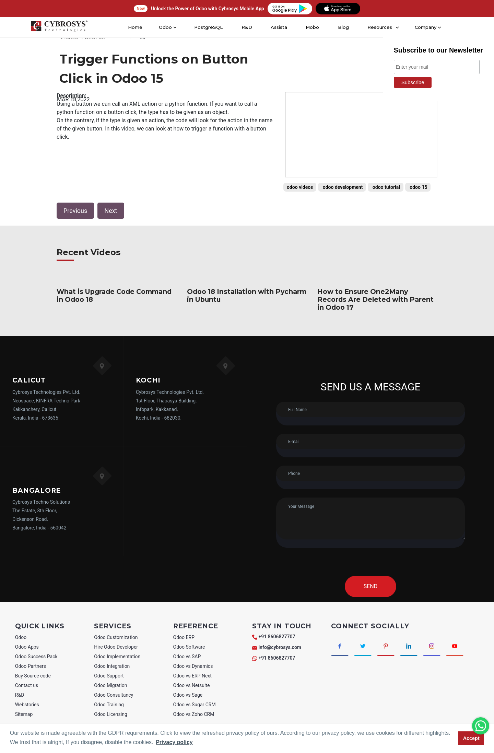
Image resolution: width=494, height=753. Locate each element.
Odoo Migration (110, 685)
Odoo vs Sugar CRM (194, 704)
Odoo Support (109, 675)
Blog (342, 27)
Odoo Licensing (110, 714)
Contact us (26, 685)
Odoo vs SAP (187, 656)
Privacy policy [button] (174, 742)
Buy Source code (33, 675)
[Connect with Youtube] (454, 645)
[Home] (59, 27)
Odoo (21, 637)
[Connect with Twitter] (363, 645)
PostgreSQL (209, 27)
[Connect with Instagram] (431, 645)
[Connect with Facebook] (340, 645)
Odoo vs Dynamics (193, 666)
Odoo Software (189, 647)
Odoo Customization (116, 637)
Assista (279, 27)
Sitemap (24, 714)
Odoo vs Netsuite (191, 685)
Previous (75, 210)
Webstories (27, 704)
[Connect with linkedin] (408, 645)
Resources (378, 27)
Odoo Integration (112, 666)
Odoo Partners (30, 666)
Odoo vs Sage (188, 695)
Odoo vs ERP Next (192, 675)
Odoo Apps (27, 647)
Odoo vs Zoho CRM (193, 714)
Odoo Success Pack (36, 656)
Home (138, 27)
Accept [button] (471, 738)
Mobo (312, 27)
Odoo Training (109, 704)
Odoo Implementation (117, 656)
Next (110, 210)
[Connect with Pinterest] (386, 645)
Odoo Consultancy (113, 695)
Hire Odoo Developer (116, 647)
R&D (246, 27)
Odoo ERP (184, 637)
